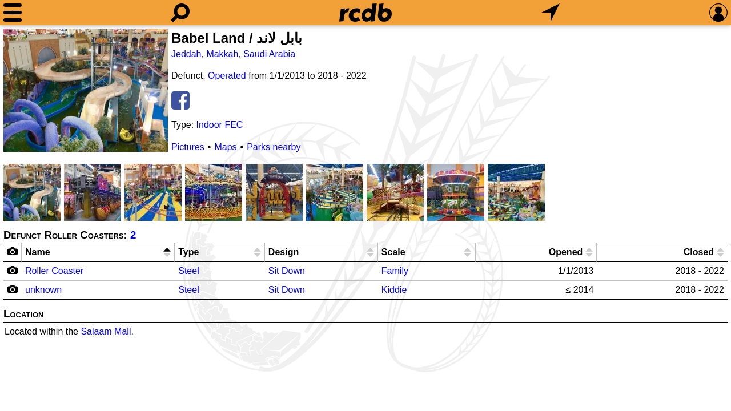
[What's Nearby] (550, 12)
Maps (225, 147)
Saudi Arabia (269, 54)
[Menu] (12, 12)
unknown (43, 290)
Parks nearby (273, 147)
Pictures (187, 147)
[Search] (180, 12)
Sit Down (286, 271)
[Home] (365, 12)
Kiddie (394, 290)
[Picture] (85, 90)
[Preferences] (718, 12)
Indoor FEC (219, 125)
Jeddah (186, 54)
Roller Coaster (54, 271)
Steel (188, 271)
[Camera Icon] (12, 270)
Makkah (222, 54)
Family (394, 271)
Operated (227, 75)
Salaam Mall (106, 331)
